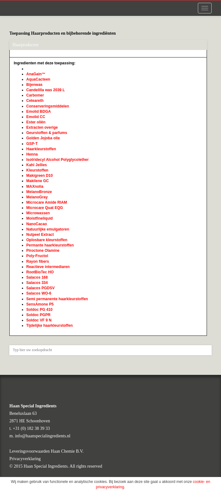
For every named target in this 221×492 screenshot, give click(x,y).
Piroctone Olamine (42, 250)
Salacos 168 (37, 277)
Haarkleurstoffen (41, 149)
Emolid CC (35, 117)
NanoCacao (36, 224)
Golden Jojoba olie (43, 138)
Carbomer (35, 95)
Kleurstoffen (37, 170)
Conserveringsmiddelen (47, 106)
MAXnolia (34, 186)
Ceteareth (34, 100)
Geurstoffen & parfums (46, 133)
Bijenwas (34, 84)
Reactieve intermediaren (48, 267)
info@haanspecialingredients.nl (42, 436)
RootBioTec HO (40, 272)
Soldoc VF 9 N (39, 320)
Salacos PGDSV (40, 288)
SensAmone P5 (39, 304)
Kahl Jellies (36, 165)
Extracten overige (42, 127)
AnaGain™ (35, 74)
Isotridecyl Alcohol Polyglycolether (57, 159)
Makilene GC (37, 181)
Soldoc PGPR (38, 315)
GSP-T (32, 144)
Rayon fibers (37, 261)
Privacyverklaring (25, 458)
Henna (32, 154)
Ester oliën (35, 122)
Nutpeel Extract (40, 234)
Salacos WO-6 (38, 293)
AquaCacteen (38, 79)
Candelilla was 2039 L (45, 90)
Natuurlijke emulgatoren (47, 229)
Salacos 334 (37, 283)
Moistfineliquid (39, 218)
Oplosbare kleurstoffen (46, 240)
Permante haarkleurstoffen (50, 245)
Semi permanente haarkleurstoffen (57, 299)
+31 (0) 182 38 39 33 (31, 428)
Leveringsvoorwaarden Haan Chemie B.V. (46, 451)
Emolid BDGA (38, 111)
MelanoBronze (39, 192)
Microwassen (38, 213)
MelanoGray (37, 197)
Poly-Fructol (37, 256)
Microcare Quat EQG (44, 208)
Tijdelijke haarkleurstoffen (49, 325)
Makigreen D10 (39, 175)
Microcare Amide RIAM (46, 202)
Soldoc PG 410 (39, 309)
